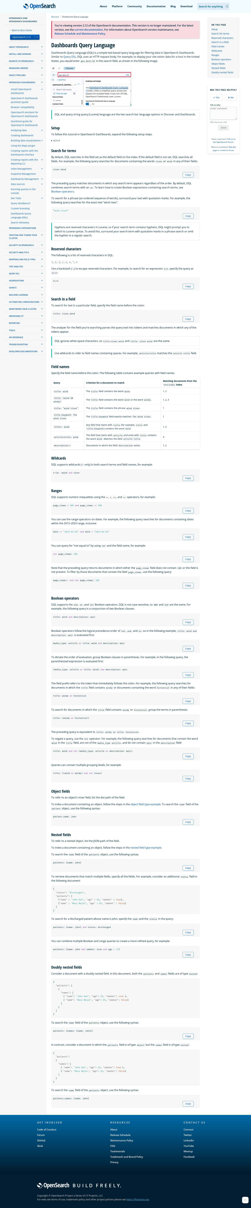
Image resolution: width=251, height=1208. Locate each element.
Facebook (189, 1156)
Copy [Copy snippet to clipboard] (188, 174)
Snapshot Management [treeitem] (23, 173)
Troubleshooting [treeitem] (18, 344)
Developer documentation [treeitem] (23, 351)
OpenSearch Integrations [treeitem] (22, 228)
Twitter (188, 1135)
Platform (117, 6)
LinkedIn (189, 1140)
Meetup (188, 1151)
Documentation (156, 6)
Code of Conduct (46, 1129)
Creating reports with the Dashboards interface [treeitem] (24, 152)
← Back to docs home (20, 30)
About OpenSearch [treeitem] (19, 47)
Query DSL (69, 56)
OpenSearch (40, 6)
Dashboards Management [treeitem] (25, 178)
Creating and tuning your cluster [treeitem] (23, 237)
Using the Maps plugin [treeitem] (23, 145)
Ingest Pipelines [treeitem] (17, 75)
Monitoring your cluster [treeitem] (22, 309)
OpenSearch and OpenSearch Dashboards (23, 20)
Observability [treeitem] (16, 316)
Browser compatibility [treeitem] (22, 107)
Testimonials (117, 1151)
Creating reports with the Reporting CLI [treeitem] (24, 161)
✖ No (231, 97)
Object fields (218, 63)
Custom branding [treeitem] (20, 208)
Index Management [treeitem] (21, 168)
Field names (217, 46)
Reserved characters (222, 37)
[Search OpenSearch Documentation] (213, 6)
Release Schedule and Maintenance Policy (80, 33)
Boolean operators (62, 191)
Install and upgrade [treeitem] (20, 54)
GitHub (41, 1140)
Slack (40, 1145)
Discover (55, 16)
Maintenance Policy (121, 1140)
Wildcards (216, 50)
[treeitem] (42, 46)
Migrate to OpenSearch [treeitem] (21, 61)
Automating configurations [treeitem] (24, 302)
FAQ (112, 1145)
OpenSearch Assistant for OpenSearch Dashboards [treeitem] (24, 114)
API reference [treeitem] (16, 337)
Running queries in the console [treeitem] (23, 191)
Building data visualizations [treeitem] (25, 140)
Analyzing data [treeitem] (19, 130)
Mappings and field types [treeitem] (22, 259)
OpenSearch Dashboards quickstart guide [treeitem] (24, 100)
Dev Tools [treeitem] (16, 198)
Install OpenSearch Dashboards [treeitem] (21, 91)
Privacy (114, 1162)
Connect (188, 1129)
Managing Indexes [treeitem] (18, 68)
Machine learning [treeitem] (18, 295)
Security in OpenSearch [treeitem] (21, 245)
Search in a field (220, 42)
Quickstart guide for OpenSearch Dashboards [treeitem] (24, 123)
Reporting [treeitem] (14, 323)
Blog (173, 6)
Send (223, 127)
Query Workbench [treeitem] (20, 203)
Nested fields (218, 68)
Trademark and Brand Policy (126, 1156)
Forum (41, 1135)
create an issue (227, 150)
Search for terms (220, 33)
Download (186, 6)
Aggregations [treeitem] (16, 280)
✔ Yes (216, 97)
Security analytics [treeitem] (19, 252)
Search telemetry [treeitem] (20, 222)
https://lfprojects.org (137, 1199)
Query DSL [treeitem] (14, 273)
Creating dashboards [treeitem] (22, 135)
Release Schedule (120, 1135)
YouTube (189, 1145)
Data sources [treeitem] (18, 184)
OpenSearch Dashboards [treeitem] (22, 82)
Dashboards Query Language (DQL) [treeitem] (21, 215)
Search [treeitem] (12, 287)
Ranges (215, 55)
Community (134, 6)
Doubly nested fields (222, 72)
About (103, 6)
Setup (56, 140)
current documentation (88, 29)
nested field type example (145, 847)
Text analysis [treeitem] (16, 266)
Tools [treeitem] (12, 330)
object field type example (145, 804)
